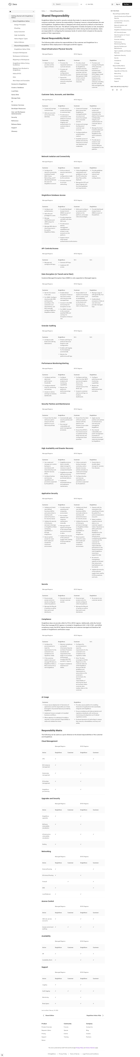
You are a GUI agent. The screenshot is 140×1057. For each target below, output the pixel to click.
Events (66, 1033)
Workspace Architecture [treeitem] (20, 56)
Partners (88, 1037)
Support (14, 128)
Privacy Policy (79, 1047)
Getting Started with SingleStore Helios (22, 16)
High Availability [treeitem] (19, 35)
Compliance (117, 60)
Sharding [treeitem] (17, 28)
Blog (87, 1030)
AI (12, 101)
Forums (66, 1027)
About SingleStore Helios (21, 21)
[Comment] (121, 90)
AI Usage (116, 63)
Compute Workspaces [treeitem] (20, 52)
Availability (117, 78)
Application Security (120, 55)
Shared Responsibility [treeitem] (21, 46)
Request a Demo (46, 1030)
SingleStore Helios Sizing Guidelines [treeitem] (21, 64)
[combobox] (112, 4)
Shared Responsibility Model (121, 13)
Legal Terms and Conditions (91, 1054)
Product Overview (47, 1027)
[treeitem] (22, 48)
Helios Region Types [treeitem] (21, 38)
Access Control (118, 76)
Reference (14, 121)
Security (14, 117)
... (47, 11)
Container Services (17, 105)
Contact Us (89, 1027)
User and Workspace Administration (18, 113)
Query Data (15, 94)
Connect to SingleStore (19, 84)
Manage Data (15, 98)
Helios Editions (19, 42)
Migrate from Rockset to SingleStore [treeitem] (21, 69)
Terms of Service (90, 1047)
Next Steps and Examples (21, 80)
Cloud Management (120, 68)
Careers (88, 1033)
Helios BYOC (17, 73)
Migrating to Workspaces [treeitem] (21, 59)
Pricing (44, 1033)
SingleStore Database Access (122, 29)
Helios (43, 11)
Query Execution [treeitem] (19, 31)
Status (43, 1040)
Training (66, 1037)
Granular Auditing (119, 39)
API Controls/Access (120, 32)
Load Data (14, 91)
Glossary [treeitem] (14, 131)
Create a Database (17, 87)
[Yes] (113, 90)
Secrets (116, 58)
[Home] (13, 4)
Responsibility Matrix (119, 65)
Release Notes (16, 124)
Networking (117, 73)
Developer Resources (18, 108)
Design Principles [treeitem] (20, 25)
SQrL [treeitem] (14, 77)
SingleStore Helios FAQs (22, 49)
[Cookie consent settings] (2, 1055)
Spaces (66, 1030)
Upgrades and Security (120, 71)
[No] (117, 90)
